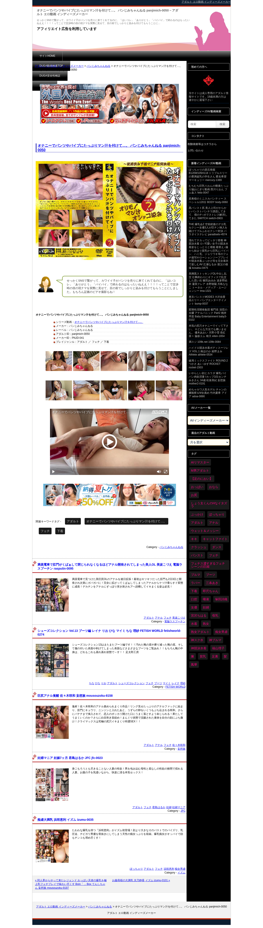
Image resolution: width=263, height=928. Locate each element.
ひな (97, 683)
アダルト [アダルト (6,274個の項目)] (197, 522)
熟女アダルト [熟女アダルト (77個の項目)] (200, 632)
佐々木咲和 (178, 745)
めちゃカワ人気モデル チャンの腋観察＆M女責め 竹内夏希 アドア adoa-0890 (208, 393)
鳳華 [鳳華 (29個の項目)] (194, 664)
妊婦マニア (178, 807)
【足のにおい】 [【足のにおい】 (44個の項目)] (202, 478)
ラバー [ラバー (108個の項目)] (195, 583)
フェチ (45, 531)
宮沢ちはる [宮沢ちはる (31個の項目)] (198, 615)
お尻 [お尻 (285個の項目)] (194, 495)
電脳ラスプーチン (174, 621)
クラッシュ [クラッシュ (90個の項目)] (198, 547)
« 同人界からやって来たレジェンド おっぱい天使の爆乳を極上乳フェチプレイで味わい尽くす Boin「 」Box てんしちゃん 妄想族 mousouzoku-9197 (71, 884)
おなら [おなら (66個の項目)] (213, 487)
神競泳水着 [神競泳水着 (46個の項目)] (198, 648)
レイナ (176, 683)
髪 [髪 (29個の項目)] (225, 656)
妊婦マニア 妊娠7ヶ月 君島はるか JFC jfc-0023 (70, 758)
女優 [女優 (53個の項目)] (194, 607)
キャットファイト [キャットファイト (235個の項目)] (215, 539)
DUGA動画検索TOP (81, 55)
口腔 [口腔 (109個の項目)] (194, 599)
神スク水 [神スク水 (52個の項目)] (197, 640)
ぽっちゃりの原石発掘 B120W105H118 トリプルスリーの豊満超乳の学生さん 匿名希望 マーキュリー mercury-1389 (208, 175)
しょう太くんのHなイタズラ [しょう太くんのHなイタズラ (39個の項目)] (209, 504)
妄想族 (181, 748)
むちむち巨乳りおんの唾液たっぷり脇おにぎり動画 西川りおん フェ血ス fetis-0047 (208, 189)
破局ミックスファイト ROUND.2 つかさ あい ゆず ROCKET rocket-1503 (208, 364)
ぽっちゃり (136, 868)
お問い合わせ (196, 150)
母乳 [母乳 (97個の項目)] (215, 615)
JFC (183, 810)
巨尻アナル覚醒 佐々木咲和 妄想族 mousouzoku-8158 (75, 695)
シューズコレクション (131, 683)
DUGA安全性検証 (117, 55)
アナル (159, 617)
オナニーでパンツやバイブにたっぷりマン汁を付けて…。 (108, 322)
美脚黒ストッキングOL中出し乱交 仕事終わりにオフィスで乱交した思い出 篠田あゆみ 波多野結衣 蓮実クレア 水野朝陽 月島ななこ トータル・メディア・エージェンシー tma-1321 (208, 282)
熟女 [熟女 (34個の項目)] (206, 623)
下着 (60, 531)
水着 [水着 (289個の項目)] (194, 623)
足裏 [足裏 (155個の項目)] (215, 656)
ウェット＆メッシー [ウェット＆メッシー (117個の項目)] (205, 531)
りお (103, 683)
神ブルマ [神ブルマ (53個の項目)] (215, 640)
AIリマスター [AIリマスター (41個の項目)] (200, 462)
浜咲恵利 (169, 868)
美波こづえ (178, 617)
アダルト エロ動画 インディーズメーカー (59, 66)
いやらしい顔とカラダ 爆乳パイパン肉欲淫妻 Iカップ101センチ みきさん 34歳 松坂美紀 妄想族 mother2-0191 (207, 378)
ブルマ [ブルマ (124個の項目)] (195, 574)
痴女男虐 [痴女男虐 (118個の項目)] (221, 632)
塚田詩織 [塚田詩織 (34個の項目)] (221, 599)
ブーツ (158, 683)
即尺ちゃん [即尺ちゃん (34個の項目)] (210, 591)
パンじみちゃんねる (98, 66)
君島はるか (158, 807)
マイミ (167, 683)
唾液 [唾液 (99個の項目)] (206, 599)
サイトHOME (47, 55)
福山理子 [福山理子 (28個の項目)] (218, 648)
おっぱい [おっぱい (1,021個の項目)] (197, 487)
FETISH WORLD (175, 686)
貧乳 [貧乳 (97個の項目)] (203, 656)
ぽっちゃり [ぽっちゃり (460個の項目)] (216, 514)
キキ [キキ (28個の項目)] (194, 539)
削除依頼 (148, 55)
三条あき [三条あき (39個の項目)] (212, 583)
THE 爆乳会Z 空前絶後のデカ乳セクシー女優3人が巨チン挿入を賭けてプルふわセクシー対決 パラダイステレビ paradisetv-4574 (208, 229)
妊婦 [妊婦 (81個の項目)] (206, 607)
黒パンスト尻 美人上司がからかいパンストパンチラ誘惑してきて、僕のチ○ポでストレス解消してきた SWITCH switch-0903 (208, 213)
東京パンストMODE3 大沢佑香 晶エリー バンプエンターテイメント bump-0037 (207, 300)
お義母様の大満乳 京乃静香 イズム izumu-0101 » (141, 880)
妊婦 (169, 807)
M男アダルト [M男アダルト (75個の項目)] (200, 470)
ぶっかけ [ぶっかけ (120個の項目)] (197, 514)
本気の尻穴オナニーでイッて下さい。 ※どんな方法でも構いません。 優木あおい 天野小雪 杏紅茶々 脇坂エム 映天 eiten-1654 (208, 331)
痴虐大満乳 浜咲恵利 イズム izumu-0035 (65, 819)
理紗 (182, 683)
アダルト (73, 521)
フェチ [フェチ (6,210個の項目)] (213, 555)
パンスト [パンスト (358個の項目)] (197, 555)
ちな (91, 683)
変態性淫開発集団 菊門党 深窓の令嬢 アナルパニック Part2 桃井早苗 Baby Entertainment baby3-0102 (208, 315)
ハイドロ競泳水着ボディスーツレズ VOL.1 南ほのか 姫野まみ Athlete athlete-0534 (208, 351)
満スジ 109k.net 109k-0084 (205, 341)
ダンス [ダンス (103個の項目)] (216, 547)
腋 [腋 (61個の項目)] (192, 656)
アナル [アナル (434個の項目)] (213, 522)
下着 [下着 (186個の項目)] (194, 591)
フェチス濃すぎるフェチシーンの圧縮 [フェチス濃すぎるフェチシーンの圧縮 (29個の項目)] (208, 565)
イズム (181, 872)
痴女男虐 (180, 868)
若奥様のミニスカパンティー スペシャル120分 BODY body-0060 (208, 200)
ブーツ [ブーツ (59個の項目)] (210, 574)
